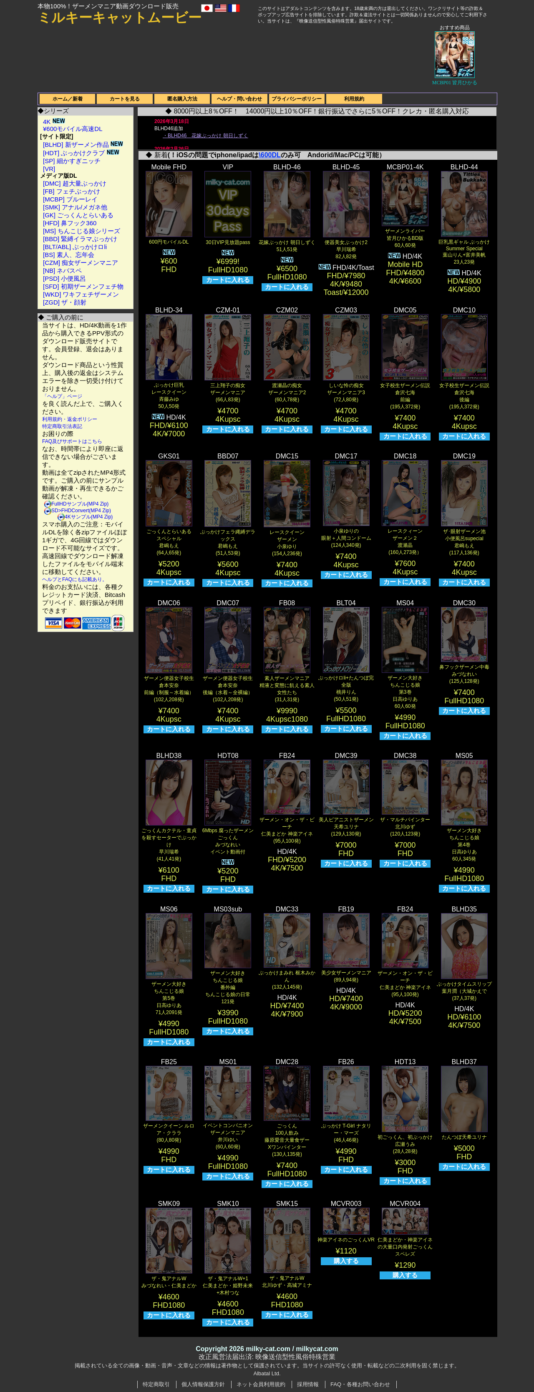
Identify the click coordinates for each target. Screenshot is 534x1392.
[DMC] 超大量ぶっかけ (74, 183)
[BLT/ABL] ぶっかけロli (75, 246)
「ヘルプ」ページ (62, 396)
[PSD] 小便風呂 (64, 278)
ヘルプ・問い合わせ (239, 99)
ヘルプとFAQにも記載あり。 (74, 579)
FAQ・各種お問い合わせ (360, 1384)
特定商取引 (156, 1384)
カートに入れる (228, 279)
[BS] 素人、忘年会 (68, 254)
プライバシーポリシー (297, 99)
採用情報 (308, 1384)
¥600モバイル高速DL (73, 128)
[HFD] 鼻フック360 (69, 223)
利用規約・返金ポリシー (69, 419)
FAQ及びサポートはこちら (72, 441)
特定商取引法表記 (62, 426)
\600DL (269, 155)
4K (54, 121)
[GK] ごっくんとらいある (78, 215)
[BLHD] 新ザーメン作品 (83, 144)
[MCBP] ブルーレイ (70, 199)
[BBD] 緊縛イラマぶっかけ (80, 238)
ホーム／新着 (68, 99)
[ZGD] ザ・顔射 (64, 302)
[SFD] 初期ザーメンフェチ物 (83, 286)
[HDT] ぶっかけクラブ (81, 152)
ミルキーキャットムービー (120, 17)
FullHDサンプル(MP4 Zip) (79, 504)
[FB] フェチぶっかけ (71, 191)
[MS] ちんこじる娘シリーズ (81, 230)
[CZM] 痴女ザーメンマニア (80, 262)
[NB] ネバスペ (62, 270)
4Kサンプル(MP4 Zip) (89, 517)
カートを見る (125, 99)
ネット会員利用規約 (261, 1384)
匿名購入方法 (182, 99)
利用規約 (354, 99)
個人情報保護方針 (203, 1384)
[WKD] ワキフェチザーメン (81, 294)
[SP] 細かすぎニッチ (72, 160)
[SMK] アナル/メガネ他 (75, 207)
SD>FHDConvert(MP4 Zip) (81, 511)
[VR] (49, 168)
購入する (346, 1260)
